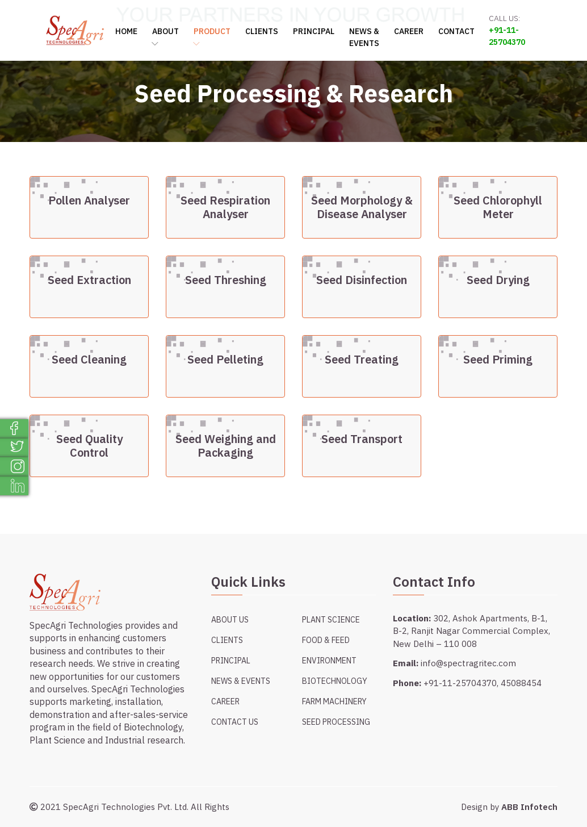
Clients (261, 31)
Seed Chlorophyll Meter (498, 207)
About (165, 37)
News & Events (364, 37)
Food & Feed (326, 640)
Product (212, 37)
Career (409, 31)
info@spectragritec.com (468, 663)
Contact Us (234, 722)
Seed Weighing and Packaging (225, 446)
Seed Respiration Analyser (225, 207)
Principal (313, 31)
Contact (456, 31)
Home (126, 31)
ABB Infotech (529, 806)
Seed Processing (336, 722)
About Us (230, 620)
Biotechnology (334, 681)
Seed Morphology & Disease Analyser (362, 207)
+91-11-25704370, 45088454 (483, 683)
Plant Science (331, 620)
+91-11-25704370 (507, 36)
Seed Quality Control (89, 446)
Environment (329, 660)
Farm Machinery (334, 701)
